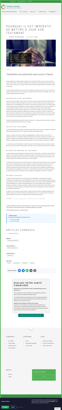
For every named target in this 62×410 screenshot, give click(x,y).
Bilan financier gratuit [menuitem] (9, 11)
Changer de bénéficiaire (13, 233)
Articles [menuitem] (33, 11)
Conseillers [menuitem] (42, 11)
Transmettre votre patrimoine (13, 240)
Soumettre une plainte (47, 345)
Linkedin (10, 376)
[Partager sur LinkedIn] (23, 270)
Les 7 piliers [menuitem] (23, 11)
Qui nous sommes (11, 343)
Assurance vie (10, 255)
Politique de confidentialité (48, 343)
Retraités (32, 262)
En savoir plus (20, 407)
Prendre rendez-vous (21, 1)
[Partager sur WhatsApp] (27, 270)
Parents (9, 262)
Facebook (10, 374)
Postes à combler (11, 348)
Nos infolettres (29, 345)
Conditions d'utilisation (47, 341)
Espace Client (12, 1)
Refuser (13, 407)
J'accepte (5, 407)
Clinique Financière (13, 6)
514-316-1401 (30, 1)
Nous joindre (11, 341)
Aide (43, 376)
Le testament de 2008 (15, 219)
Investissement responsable (31, 343)
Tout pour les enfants (15, 221)
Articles (27, 341)
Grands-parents (16, 262)
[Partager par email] (30, 270)
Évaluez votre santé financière (31, 315)
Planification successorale (12, 247)
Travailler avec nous (12, 345)
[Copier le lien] (34, 270)
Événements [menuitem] (52, 11)
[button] (57, 408)
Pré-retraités (25, 262)
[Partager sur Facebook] (19, 270)
